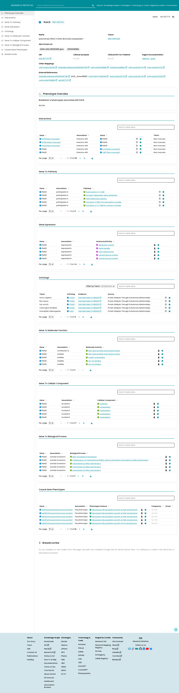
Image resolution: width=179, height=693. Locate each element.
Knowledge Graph (112, 5)
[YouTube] (147, 648)
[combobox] (65, 5)
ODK (80, 662)
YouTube (117, 656)
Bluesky (116, 659)
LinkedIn (116, 652)
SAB (28, 649)
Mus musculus (114, 38)
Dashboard (49, 681)
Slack (115, 645)
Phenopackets (84, 673)
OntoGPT (82, 666)
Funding (30, 659)
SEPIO (63, 670)
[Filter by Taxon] (100, 286)
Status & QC (49, 656)
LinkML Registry (101, 658)
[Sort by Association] (88, 135)
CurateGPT (83, 670)
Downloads (49, 641)
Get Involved (117, 641)
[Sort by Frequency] (162, 506)
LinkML (80, 652)
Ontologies (126, 5)
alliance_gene (148, 58)
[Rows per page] (51, 158)
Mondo (64, 641)
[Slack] (133, 648)
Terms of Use (49, 667)
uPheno (64, 649)
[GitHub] (140, 648)
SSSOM (81, 655)
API (46, 645)
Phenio (64, 656)
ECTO (63, 674)
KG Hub (98, 651)
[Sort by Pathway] (92, 188)
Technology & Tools (140, 5)
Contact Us (32, 652)
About (100, 5)
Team (29, 645)
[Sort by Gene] (45, 135)
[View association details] (140, 139)
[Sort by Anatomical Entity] (113, 241)
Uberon (64, 645)
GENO (63, 667)
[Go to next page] (79, 158)
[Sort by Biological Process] (87, 453)
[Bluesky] (151, 648)
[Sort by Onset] (172, 506)
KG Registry (100, 655)
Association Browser (49, 686)
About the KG (50, 674)
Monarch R (49, 652)
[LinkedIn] (144, 648)
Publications (32, 656)
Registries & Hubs (157, 5)
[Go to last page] (84, 158)
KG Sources (49, 678)
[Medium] (136, 648)
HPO (63, 652)
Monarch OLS (100, 641)
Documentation (51, 663)
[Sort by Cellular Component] (116, 400)
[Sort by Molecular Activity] (103, 347)
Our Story (31, 641)
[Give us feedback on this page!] (176, 630)
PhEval (81, 648)
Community (171, 5)
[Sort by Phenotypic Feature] (108, 506)
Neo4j (47, 649)
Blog (115, 649)
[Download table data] (91, 158)
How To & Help (50, 659)
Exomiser (82, 644)
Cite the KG (49, 670)
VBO (63, 663)
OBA (63, 659)
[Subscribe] (129, 648)
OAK (80, 659)
